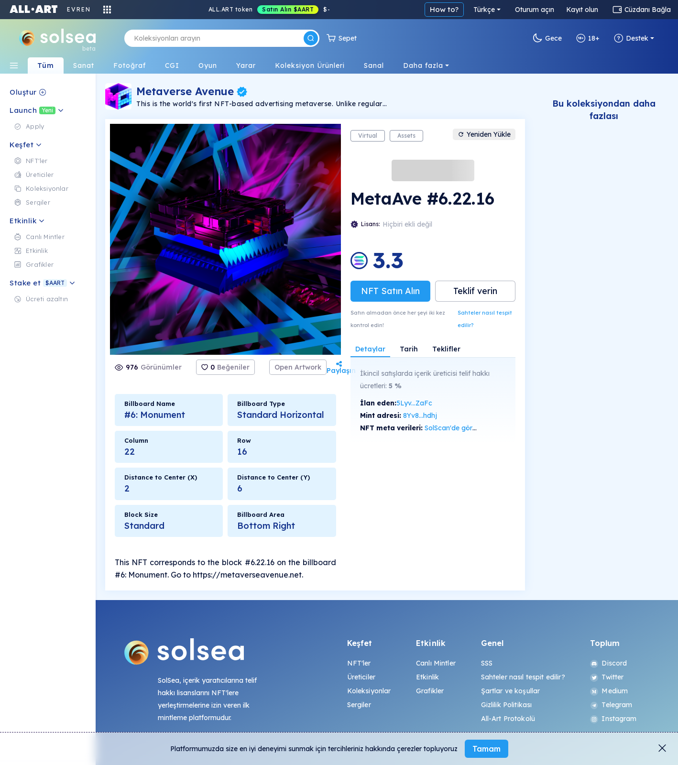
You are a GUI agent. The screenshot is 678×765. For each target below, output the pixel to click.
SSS (486, 663)
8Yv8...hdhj (420, 415)
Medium (609, 691)
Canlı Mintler (436, 663)
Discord (608, 663)
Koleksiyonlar (369, 691)
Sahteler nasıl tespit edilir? (485, 318)
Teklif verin (475, 290)
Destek (631, 38)
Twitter (606, 677)
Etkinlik (427, 677)
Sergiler (359, 704)
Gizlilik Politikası (506, 704)
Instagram (613, 718)
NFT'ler (359, 663)
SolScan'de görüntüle (458, 428)
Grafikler (430, 691)
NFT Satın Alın (390, 290)
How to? (444, 9)
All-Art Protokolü (508, 718)
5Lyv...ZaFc (414, 403)
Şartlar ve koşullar (510, 691)
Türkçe (484, 9)
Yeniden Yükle (484, 134)
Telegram (611, 704)
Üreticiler (361, 677)
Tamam (486, 749)
